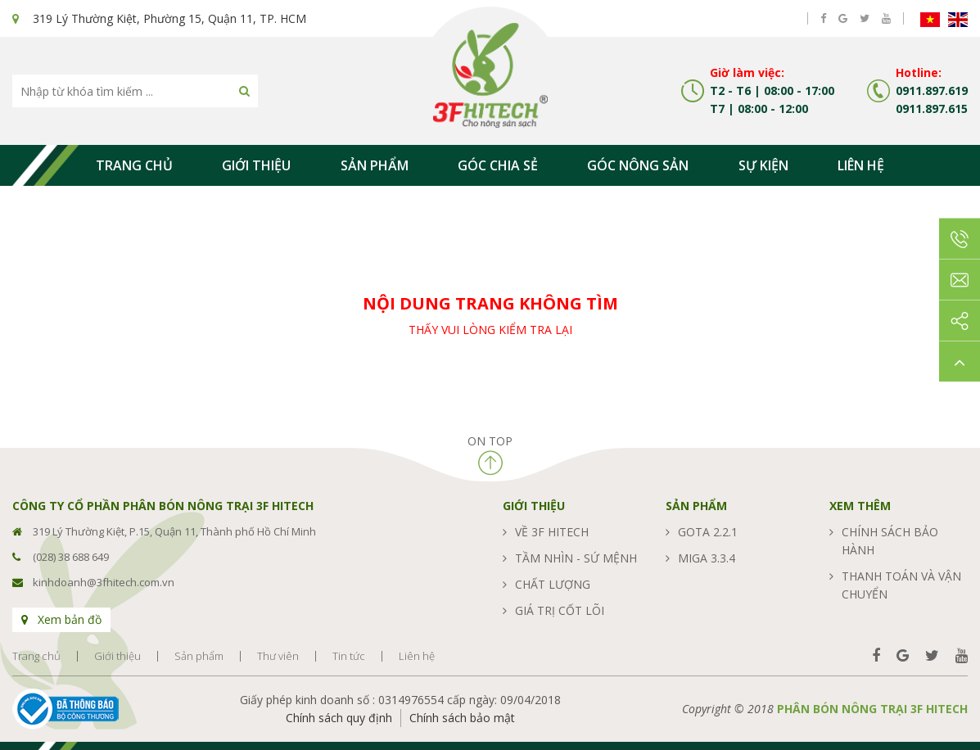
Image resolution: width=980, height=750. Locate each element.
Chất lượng (552, 584)
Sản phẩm (375, 165)
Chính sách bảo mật (462, 717)
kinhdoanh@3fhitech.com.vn (103, 582)
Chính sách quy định (339, 717)
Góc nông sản (638, 165)
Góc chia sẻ (498, 165)
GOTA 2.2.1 (708, 532)
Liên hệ (861, 165)
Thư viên (278, 656)
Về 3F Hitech (552, 532)
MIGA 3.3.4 (706, 558)
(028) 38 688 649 (71, 556)
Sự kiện (763, 165)
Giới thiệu (256, 165)
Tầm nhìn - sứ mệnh (576, 558)
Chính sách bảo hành (890, 541)
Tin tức (348, 656)
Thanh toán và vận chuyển (901, 585)
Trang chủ (134, 165)
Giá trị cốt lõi (559, 610)
